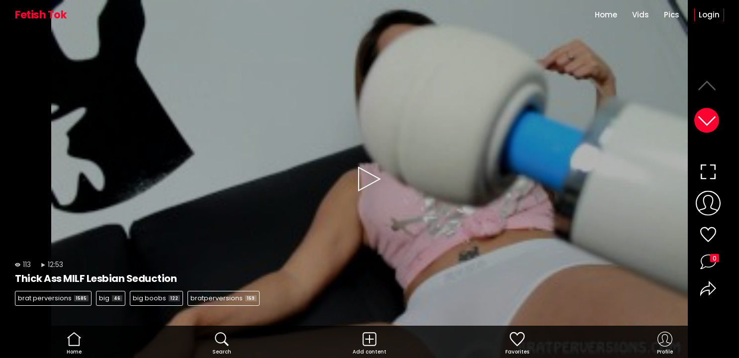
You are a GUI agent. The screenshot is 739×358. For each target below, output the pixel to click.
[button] (706, 120)
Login (709, 14)
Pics (671, 14)
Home (606, 14)
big (110, 298)
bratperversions (223, 298)
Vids (640, 14)
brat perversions (53, 298)
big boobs (156, 298)
